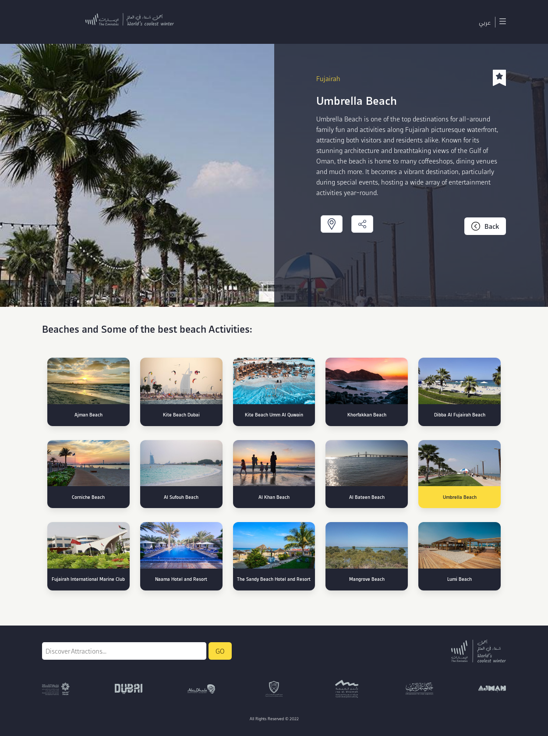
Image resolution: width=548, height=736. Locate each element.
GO (220, 651)
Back (485, 226)
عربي (485, 22)
